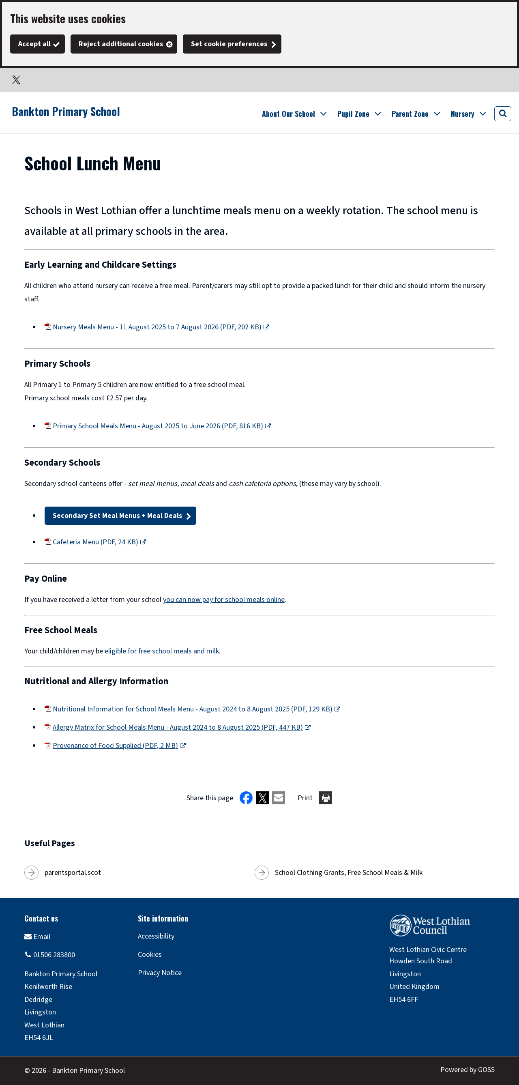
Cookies (150, 955)
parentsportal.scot (73, 873)
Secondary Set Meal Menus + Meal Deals (117, 516)
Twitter (16, 80)
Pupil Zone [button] (353, 113)
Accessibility (156, 936)
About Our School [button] (288, 113)
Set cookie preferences (229, 44)
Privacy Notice (160, 973)
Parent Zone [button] (410, 113)
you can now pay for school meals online (224, 600)
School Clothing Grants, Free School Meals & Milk (348, 873)
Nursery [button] (462, 113)
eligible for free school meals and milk (162, 651)
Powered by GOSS (467, 1070)
